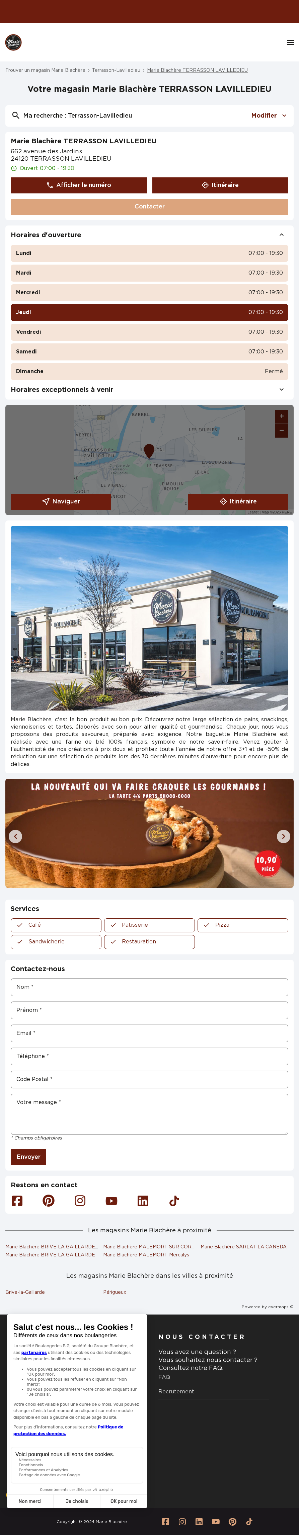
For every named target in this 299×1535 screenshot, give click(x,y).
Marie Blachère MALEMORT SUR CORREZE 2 (156, 1247)
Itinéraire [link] (238, 501)
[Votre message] (149, 1114)
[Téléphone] (149, 1056)
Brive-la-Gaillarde (25, 1292)
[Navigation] (290, 42)
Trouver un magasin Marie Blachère (45, 70)
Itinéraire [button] (220, 185)
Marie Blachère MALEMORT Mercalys (146, 1255)
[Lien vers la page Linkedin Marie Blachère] (199, 1521)
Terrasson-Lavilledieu (116, 70)
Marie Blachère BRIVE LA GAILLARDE (50, 1255)
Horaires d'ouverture (149, 235)
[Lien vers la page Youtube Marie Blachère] (215, 1521)
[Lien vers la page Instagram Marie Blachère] (182, 1521)
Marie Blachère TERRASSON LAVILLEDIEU (197, 70)
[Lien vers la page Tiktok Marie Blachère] (249, 1521)
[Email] (149, 1033)
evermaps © (281, 1307)
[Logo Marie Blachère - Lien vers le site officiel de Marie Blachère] (13, 42)
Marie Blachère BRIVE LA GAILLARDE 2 (52, 1247)
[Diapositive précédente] (15, 836)
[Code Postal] (149, 1079)
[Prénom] (149, 1010)
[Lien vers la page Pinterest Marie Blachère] (232, 1521)
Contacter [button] (150, 207)
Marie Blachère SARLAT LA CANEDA (244, 1247)
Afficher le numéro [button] (78, 185)
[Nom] (149, 987)
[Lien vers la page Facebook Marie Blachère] (165, 1521)
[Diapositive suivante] (283, 836)
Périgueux (114, 1292)
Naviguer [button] (61, 501)
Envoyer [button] (28, 1157)
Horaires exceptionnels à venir (149, 390)
